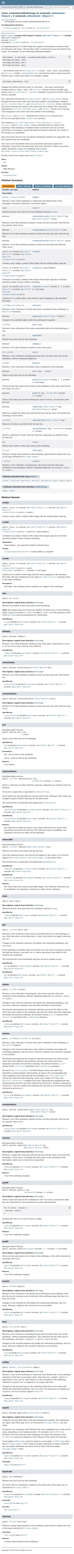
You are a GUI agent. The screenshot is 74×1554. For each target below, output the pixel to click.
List (4, 305)
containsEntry (39, 216)
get (34, 325)
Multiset (6, 352)
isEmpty (36, 344)
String (5, 450)
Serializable (42, 28)
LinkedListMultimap (34, 7)
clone (4, 480)
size (34, 442)
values (35, 461)
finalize (14, 480)
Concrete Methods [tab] (63, 186)
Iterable (50, 393)
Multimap (26, 28)
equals (35, 316)
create (35, 252)
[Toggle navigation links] (3, 2)
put (34, 371)
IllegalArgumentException (16, 552)
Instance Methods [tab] (43, 186)
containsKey (38, 230)
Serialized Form (10, 175)
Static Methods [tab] (24, 186)
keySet (35, 363)
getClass (25, 480)
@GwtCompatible (8, 33)
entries (36, 305)
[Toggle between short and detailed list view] (3, 486)
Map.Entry (12, 305)
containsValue (39, 241)
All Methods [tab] (8, 186)
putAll (35, 380)
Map (3, 197)
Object (5, 16)
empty (54, 212)
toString (36, 450)
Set (3, 363)
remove (35, 407)
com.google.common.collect (12, 7)
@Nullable (58, 13)
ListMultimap (9, 28)
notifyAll (45, 480)
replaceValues (39, 428)
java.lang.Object (8, 20)
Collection (15, 197)
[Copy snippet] (67, 57)
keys (34, 352)
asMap (35, 197)
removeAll (37, 420)
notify (35, 480)
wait (55, 480)
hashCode (36, 335)
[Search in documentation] (61, 7)
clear (35, 208)
